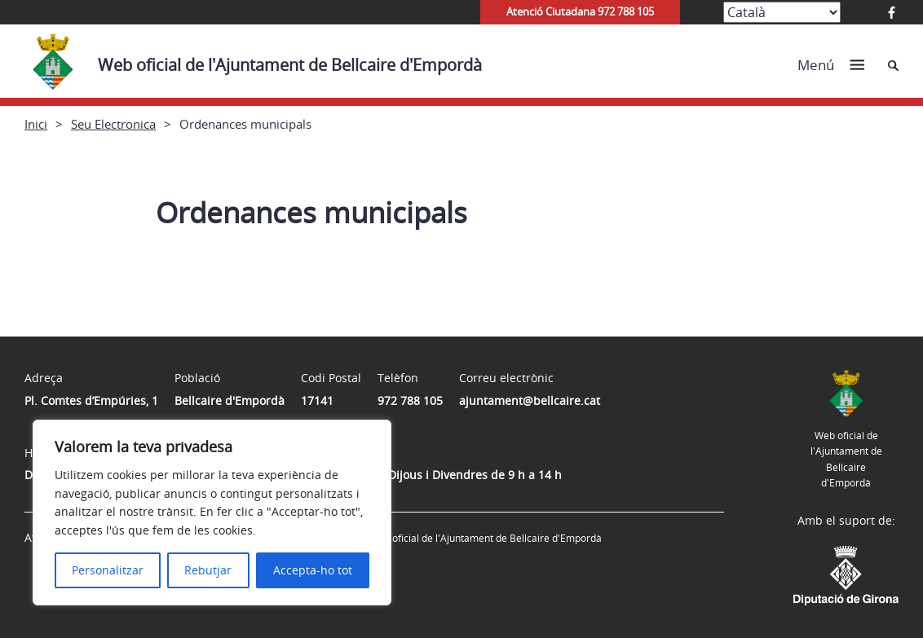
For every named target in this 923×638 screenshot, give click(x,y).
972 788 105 (410, 400)
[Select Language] (782, 12)
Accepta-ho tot (312, 570)
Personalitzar (108, 570)
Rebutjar (208, 570)
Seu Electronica (113, 124)
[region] (212, 512)
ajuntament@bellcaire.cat (529, 400)
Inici (35, 124)
